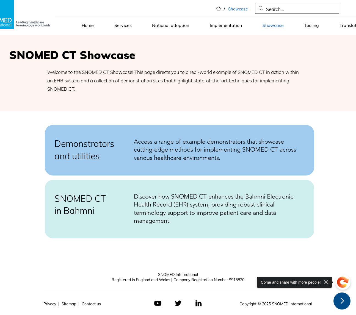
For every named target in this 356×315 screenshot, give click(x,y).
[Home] (218, 8)
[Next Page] (342, 301)
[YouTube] (157, 303)
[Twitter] (178, 303)
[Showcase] (238, 8)
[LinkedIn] (198, 303)
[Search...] (296, 9)
